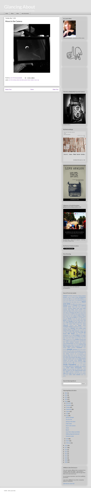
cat (85, 306)
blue (72, 304)
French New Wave (76, 318)
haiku (76, 322)
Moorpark (71, 340)
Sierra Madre (69, 361)
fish (72, 317)
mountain (77, 340)
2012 (66, 453)
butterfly (79, 305)
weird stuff (76, 373)
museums (72, 342)
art (69, 298)
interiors (72, 328)
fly (77, 317)
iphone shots (27, 80)
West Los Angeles (82, 373)
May (67, 415)
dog (75, 312)
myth (81, 342)
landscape (77, 331)
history (84, 324)
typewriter (71, 371)
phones (78, 349)
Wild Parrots (65, 374)
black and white (20, 80)
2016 (66, 449)
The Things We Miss (77, 370)
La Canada (82, 329)
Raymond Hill (73, 353)
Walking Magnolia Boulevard (72, 434)
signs (84, 361)
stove (64, 367)
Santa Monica (82, 358)
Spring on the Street (70, 421)
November (68, 405)
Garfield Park (69, 320)
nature (64, 343)
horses (84, 325)
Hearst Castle (72, 324)
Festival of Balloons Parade (79, 316)
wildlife (74, 374)
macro (78, 336)
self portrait (70, 360)
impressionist (76, 326)
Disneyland (72, 312)
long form (70, 335)
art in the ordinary (12, 80)
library (74, 332)
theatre (84, 370)
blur (74, 304)
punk (78, 352)
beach (70, 300)
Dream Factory (78, 313)
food (79, 317)
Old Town (81, 344)
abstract (65, 295)
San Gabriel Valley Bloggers (69, 357)
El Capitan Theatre (80, 314)
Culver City (65, 311)
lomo (85, 333)
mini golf (67, 339)
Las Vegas (65, 332)
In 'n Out (84, 326)
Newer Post (8, 89)
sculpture (65, 360)
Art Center (73, 298)
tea (75, 369)
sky (38, 80)
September (69, 409)
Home (7, 13)
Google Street (80, 321)
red (85, 353)
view (67, 373)
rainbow (67, 353)
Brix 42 (82, 304)
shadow (75, 360)
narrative (84, 342)
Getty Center (80, 320)
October (68, 407)
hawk (67, 324)
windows (78, 374)
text (64, 370)
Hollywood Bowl (73, 325)
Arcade (73, 297)
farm (72, 316)
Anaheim (84, 295)
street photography (76, 367)
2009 (66, 460)
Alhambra (70, 295)
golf (76, 321)
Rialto (72, 355)
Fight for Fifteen (66, 317)
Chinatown (65, 308)
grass (85, 321)
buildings (65, 305)
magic (82, 336)
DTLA (82, 313)
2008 (66, 462)
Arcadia (76, 297)
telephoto (78, 369)
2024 (66, 393)
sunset (64, 369)
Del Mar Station (75, 311)
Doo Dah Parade (82, 312)
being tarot (79, 300)
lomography (65, 335)
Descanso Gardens (82, 311)
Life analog (78, 332)
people (69, 349)
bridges (79, 304)
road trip (77, 355)
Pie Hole (72, 351)
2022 (66, 395)
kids (74, 329)
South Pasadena (69, 365)
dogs (78, 312)
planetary (79, 351)
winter (82, 374)
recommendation (80, 353)
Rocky (80, 355)
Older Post (55, 89)
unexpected (76, 371)
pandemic (73, 347)
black (80, 302)
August (68, 411)
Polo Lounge (65, 352)
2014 (66, 451)
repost (69, 355)
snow (81, 363)
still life (66, 366)
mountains (82, 340)
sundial (84, 367)
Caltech (73, 306)
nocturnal (68, 343)
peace (84, 347)
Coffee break (79, 308)
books (76, 304)
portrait (72, 352)
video (64, 373)
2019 (66, 401)
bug (85, 304)
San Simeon (69, 358)
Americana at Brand (77, 295)
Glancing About (19, 6)
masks (73, 337)
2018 (66, 445)
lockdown (81, 333)
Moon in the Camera (70, 425)
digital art (67, 312)
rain (64, 353)
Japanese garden (67, 329)
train (64, 371)
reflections (65, 355)
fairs (70, 316)
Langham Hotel (83, 331)
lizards (77, 333)
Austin (67, 300)
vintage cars (71, 373)
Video (17, 13)
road (74, 355)
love (66, 336)
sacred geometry (74, 356)
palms (68, 347)
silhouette (65, 363)
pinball (75, 351)
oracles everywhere (75, 346)
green (64, 322)
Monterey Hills (83, 339)
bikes (75, 302)
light (82, 332)
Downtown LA (68, 313)
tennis (82, 369)
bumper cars (70, 305)
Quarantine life (82, 352)
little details (71, 333)
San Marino (78, 357)
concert (76, 309)
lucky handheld (74, 336)
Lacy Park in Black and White (73, 432)
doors (64, 313)
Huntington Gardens (68, 326)
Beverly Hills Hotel (69, 302)
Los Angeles (76, 335)
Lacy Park (71, 331)
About (12, 13)
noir (72, 343)
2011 (66, 455)
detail (64, 312)
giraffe (67, 321)
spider (78, 364)
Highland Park (79, 324)
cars (76, 306)
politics (84, 351)
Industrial (65, 328)
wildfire (70, 374)
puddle (75, 352)
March (67, 440)
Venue (67, 427)
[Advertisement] (74, 77)
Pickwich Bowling (66, 351)
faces (67, 316)
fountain (82, 317)
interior (68, 328)
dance (69, 311)
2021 (66, 397)
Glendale (70, 321)
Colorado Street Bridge (68, 309)
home (79, 325)
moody (64, 340)
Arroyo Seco (66, 298)
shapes (84, 360)
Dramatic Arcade (70, 436)
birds (78, 302)
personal (75, 349)
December (68, 403)
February (68, 443)
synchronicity (69, 369)
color (84, 308)
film (70, 317)
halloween (80, 322)
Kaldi (72, 329)
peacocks (65, 349)
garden (65, 320)
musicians (77, 342)
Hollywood (65, 325)
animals (65, 297)
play (82, 351)
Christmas (70, 308)
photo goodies (83, 349)
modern (32, 80)
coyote (84, 309)
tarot (73, 369)
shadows (80, 360)
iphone (77, 328)
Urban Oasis (69, 423)
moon (35, 80)
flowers (75, 317)
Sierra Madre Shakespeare (77, 361)
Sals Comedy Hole (82, 356)
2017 (66, 447)
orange (81, 346)
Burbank (75, 305)
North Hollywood (76, 343)
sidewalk (64, 361)
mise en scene (72, 339)
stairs (81, 364)
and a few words (25, 13)
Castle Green (81, 306)
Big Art (67, 430)
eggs (75, 314)
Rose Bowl (68, 356)
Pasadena (79, 347)
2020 (66, 399)
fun (81, 318)
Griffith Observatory (70, 322)
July (67, 413)
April (67, 438)
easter (68, 314)
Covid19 (80, 309)
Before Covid (74, 300)
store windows (83, 366)
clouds (74, 308)
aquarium (69, 297)
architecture (82, 297)
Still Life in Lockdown (74, 366)
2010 (66, 458)
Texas (84, 369)
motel (74, 340)
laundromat (70, 332)
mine (64, 339)
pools (69, 352)
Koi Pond (78, 329)
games (84, 318)
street (67, 367)
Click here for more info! (69, 483)
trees (67, 372)
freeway (70, 318)
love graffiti (69, 336)
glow (74, 321)
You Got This (69, 419)
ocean (72, 344)
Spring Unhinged (70, 417)
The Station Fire (68, 370)
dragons (73, 313)
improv (80, 326)
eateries (71, 314)
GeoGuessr (75, 320)
